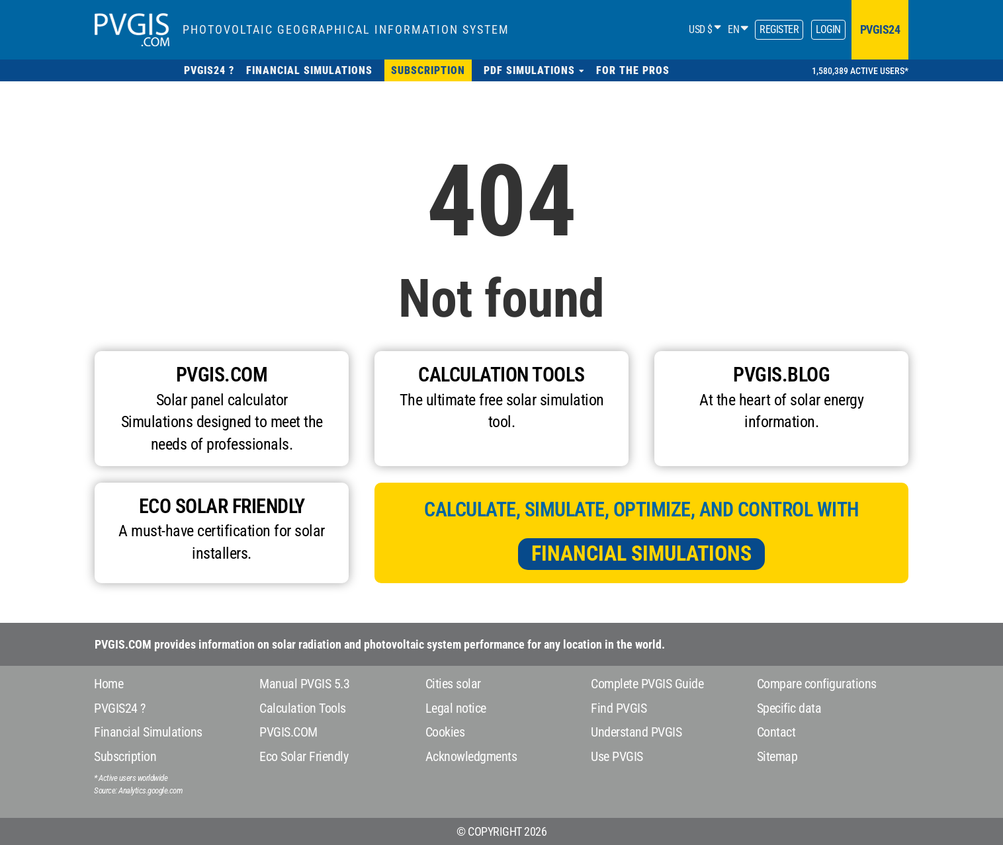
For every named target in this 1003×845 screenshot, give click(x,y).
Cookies (445, 732)
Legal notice (455, 708)
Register (779, 29)
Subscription (125, 756)
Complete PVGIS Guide (647, 684)
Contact (776, 732)
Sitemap (777, 756)
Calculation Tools (302, 708)
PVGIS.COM (288, 732)
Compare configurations (817, 684)
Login (828, 29)
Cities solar (453, 684)
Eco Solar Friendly (303, 756)
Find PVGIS (618, 708)
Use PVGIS (617, 756)
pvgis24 (880, 29)
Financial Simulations (641, 553)
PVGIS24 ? (120, 708)
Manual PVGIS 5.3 (304, 684)
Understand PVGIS (636, 732)
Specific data (789, 708)
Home (108, 684)
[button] (534, 70)
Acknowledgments (471, 756)
